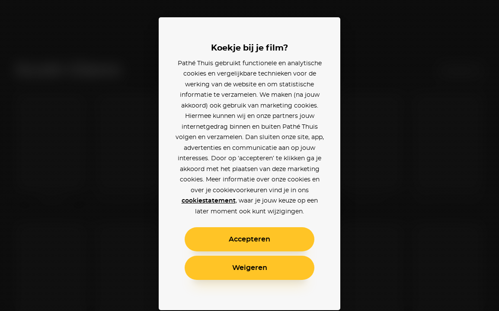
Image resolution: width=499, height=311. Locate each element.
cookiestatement (209, 201)
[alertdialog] (249, 155)
